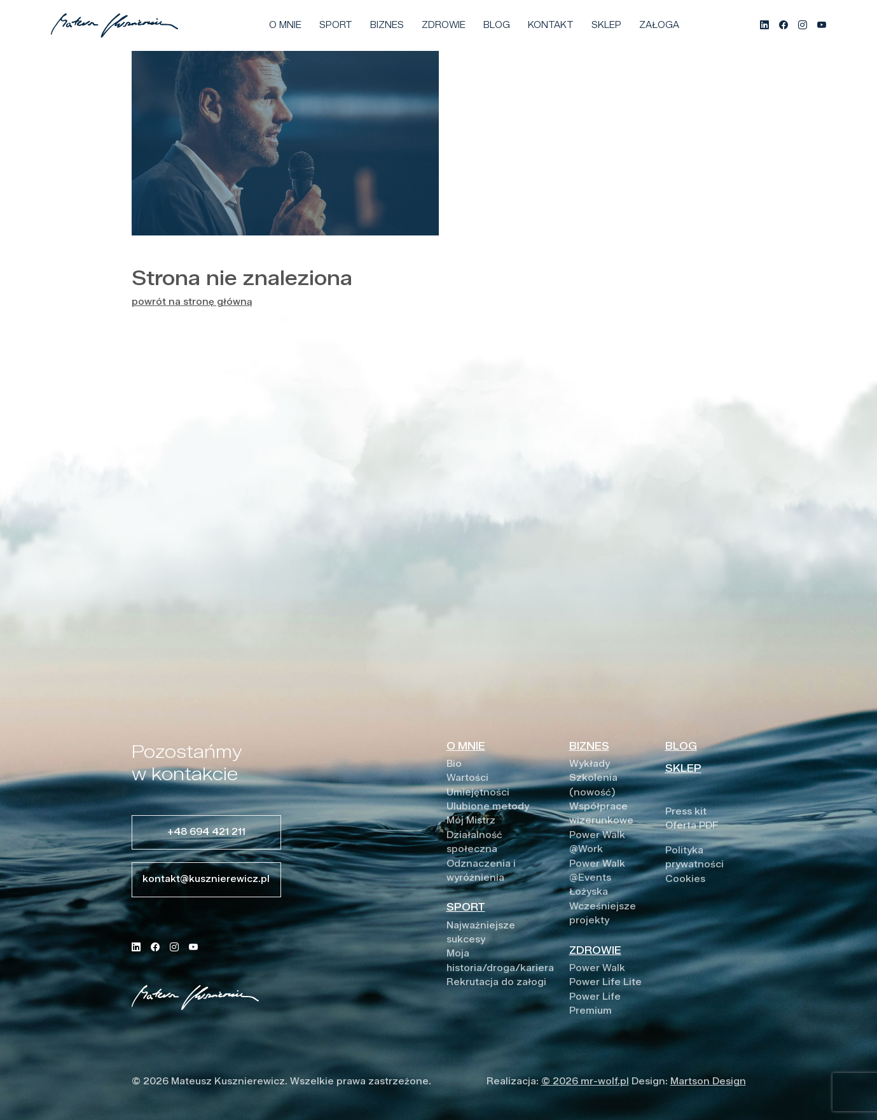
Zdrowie (444, 25)
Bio (454, 764)
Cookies (685, 879)
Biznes (387, 25)
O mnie (285, 25)
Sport (335, 25)
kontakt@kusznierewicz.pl (206, 879)
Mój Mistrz (470, 820)
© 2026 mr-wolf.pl (585, 1081)
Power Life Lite (605, 982)
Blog (496, 25)
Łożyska (588, 891)
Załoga (659, 25)
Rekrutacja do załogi (496, 982)
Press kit (686, 811)
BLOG (681, 746)
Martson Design (708, 1081)
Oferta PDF (692, 825)
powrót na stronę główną (192, 302)
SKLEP (683, 768)
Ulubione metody (487, 806)
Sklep (606, 25)
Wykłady (589, 764)
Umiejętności (477, 792)
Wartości (467, 778)
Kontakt (551, 25)
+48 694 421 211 (206, 832)
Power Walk (597, 968)
